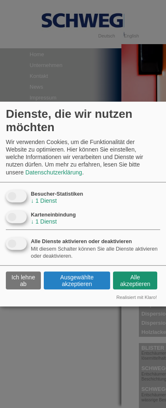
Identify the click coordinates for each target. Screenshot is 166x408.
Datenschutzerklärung (53, 172)
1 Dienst (44, 200)
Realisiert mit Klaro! (136, 297)
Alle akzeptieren (135, 280)
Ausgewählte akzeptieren (76, 280)
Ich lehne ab (23, 280)
